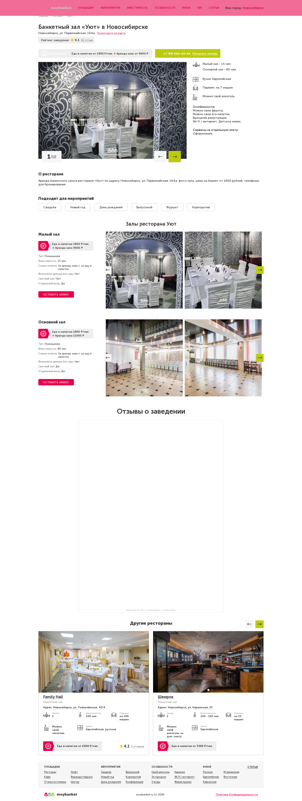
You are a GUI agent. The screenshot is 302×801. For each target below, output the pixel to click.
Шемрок (166, 697)
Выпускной (144, 207)
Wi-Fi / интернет (184, 776)
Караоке (179, 772)
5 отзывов (137, 746)
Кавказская (209, 781)
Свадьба (49, 207)
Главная (43, 16)
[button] (160, 156)
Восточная (230, 776)
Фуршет (172, 207)
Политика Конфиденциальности (237, 794)
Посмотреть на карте (111, 33)
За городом (159, 776)
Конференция (134, 781)
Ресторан (50, 772)
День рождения (110, 207)
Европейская (211, 776)
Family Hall (53, 697)
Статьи (213, 6)
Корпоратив (201, 207)
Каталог (58, 16)
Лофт (74, 772)
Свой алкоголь (161, 772)
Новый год (78, 207)
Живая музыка (182, 781)
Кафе (47, 776)
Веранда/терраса (82, 776)
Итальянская (231, 772)
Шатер (75, 781)
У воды (156, 781)
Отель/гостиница (55, 781)
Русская (208, 772)
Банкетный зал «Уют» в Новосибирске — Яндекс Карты (151, 610)
